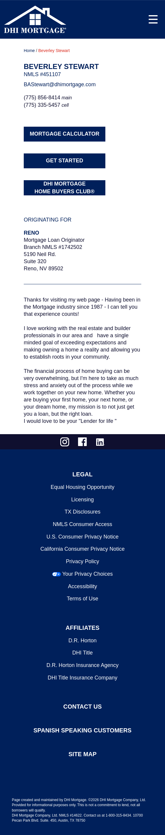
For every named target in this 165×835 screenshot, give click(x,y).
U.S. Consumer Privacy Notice (82, 537)
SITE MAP (82, 754)
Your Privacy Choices (87, 574)
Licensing (82, 500)
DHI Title (82, 653)
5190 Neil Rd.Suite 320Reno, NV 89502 (43, 261)
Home (29, 50)
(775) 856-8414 (42, 98)
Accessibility (82, 586)
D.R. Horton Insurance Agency (82, 665)
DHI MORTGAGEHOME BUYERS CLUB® (64, 187)
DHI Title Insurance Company (82, 678)
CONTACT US (82, 706)
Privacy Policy (82, 561)
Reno (31, 233)
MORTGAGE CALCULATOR (64, 134)
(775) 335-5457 (42, 105)
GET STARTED (64, 161)
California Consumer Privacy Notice (82, 549)
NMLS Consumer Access (82, 524)
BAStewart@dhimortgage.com (60, 84)
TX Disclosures (82, 512)
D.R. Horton (82, 640)
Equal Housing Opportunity (82, 487)
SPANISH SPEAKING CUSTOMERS (82, 730)
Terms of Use (82, 599)
